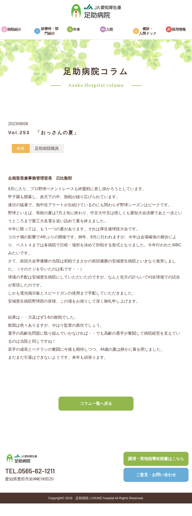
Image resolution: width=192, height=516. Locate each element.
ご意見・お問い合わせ (156, 475)
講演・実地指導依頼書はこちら (156, 459)
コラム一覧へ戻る (96, 403)
